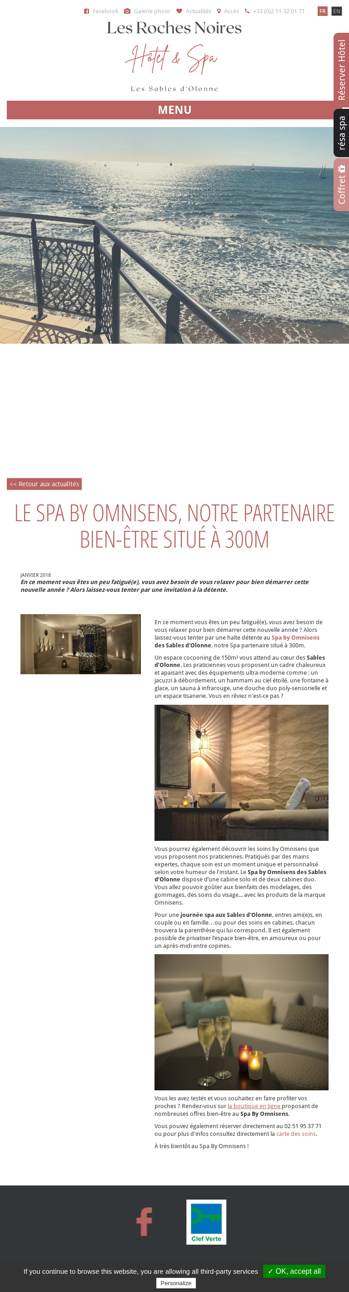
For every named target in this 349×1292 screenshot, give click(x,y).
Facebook (101, 11)
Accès (228, 11)
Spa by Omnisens (295, 637)
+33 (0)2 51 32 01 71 (275, 11)
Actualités (193, 11)
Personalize (176, 1283)
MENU (175, 110)
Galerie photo (147, 11)
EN (336, 11)
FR (322, 11)
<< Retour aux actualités (44, 484)
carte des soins (296, 1133)
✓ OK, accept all (294, 1271)
